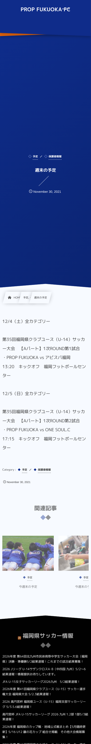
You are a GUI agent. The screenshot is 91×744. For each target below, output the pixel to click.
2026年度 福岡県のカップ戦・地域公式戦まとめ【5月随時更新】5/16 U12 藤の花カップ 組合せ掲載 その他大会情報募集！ (44, 732)
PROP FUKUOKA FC (45, 9)
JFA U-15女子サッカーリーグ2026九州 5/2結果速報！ (41, 682)
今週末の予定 (28, 589)
